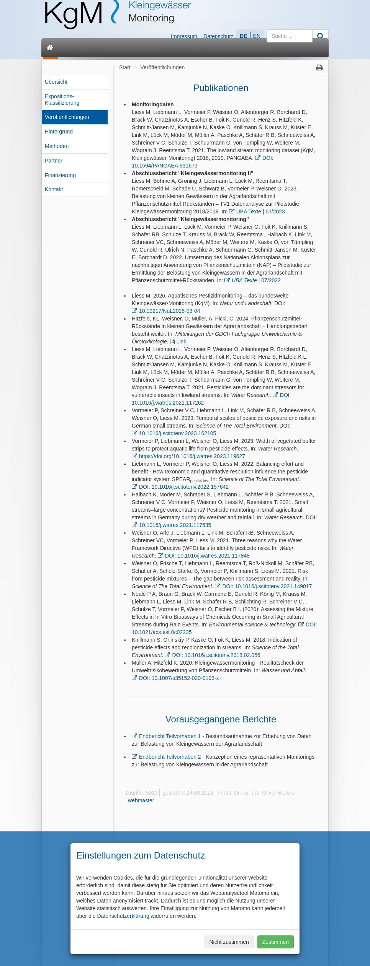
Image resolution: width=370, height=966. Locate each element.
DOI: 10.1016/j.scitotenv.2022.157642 (184, 487)
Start (125, 67)
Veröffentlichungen (67, 117)
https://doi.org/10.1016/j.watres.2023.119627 (192, 456)
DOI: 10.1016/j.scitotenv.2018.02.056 (216, 655)
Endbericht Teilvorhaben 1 (170, 736)
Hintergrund (59, 131)
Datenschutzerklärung (123, 916)
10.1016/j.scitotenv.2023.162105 (177, 433)
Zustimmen (275, 942)
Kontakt (54, 189)
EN (256, 36)
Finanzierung (60, 175)
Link (182, 341)
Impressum (184, 36)
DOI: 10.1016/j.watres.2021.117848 (207, 556)
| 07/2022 (256, 280)
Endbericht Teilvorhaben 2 (170, 757)
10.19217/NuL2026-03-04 (169, 311)
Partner (53, 161)
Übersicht (56, 82)
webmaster (141, 800)
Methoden (57, 146)
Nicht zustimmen (229, 942)
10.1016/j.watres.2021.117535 (175, 525)
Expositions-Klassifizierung (62, 99)
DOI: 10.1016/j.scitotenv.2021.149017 (267, 586)
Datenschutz (218, 36)
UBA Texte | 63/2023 (260, 211)
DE (243, 36)
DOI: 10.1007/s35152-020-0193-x (179, 678)
